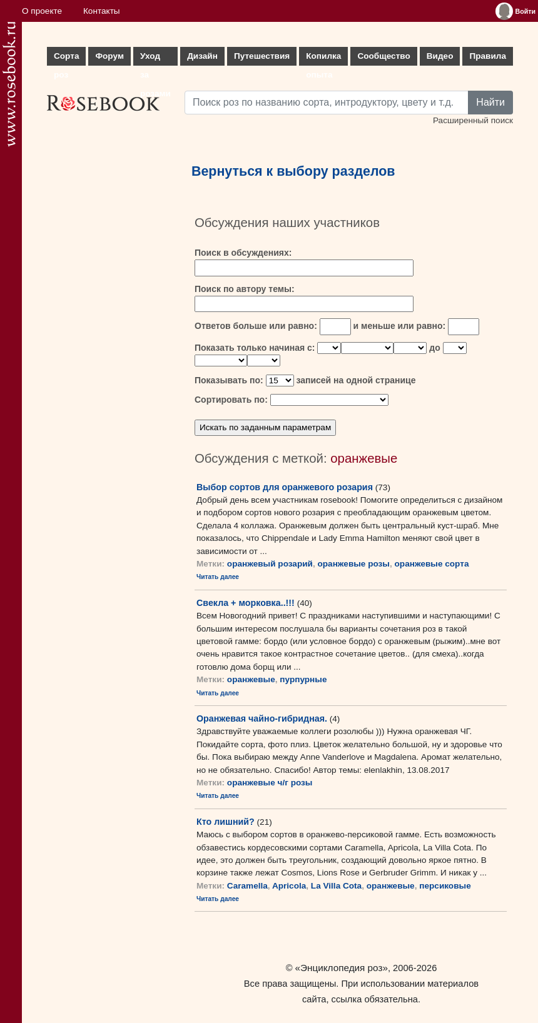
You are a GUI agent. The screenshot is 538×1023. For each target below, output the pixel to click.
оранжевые (251, 679)
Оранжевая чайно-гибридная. (261, 718)
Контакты (101, 11)
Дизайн (202, 56)
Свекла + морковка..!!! (245, 603)
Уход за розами (155, 58)
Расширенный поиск (473, 120)
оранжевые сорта (432, 563)
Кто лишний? (225, 822)
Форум (109, 56)
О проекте (42, 11)
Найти (490, 102)
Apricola (289, 885)
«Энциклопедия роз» (341, 967)
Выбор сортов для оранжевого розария (284, 487)
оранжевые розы (353, 563)
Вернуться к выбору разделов (293, 171)
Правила (487, 56)
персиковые (444, 885)
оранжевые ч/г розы (270, 782)
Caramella (247, 885)
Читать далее (217, 576)
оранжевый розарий (270, 563)
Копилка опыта (323, 58)
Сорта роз (66, 58)
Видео (440, 56)
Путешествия (262, 56)
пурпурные (303, 679)
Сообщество (383, 56)
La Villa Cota (336, 885)
